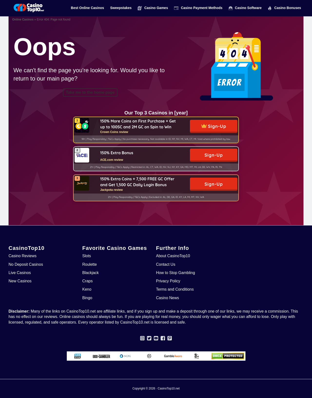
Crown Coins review (114, 132)
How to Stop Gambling (175, 273)
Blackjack (90, 273)
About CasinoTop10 (173, 256)
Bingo (87, 298)
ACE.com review (111, 160)
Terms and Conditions (175, 289)
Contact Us (165, 264)
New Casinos (20, 281)
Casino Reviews (23, 256)
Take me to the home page (90, 92)
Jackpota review (111, 190)
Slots (86, 256)
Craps (87, 281)
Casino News (167, 298)
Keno (86, 289)
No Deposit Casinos (26, 264)
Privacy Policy (168, 281)
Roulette (89, 264)
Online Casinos (22, 19)
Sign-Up (217, 126)
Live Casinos (20, 273)
